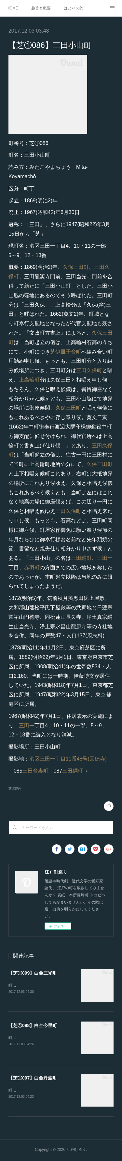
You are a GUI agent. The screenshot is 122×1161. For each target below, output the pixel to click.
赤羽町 (32, 567)
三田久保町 (89, 370)
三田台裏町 (35, 771)
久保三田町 (76, 267)
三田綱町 (81, 558)
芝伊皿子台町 (65, 352)
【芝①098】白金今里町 (32, 1025)
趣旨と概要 (41, 8)
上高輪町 (29, 380)
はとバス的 (73, 8)
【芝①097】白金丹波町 (32, 1078)
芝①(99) (14, 788)
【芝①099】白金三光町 (32, 973)
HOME (12, 8)
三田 (102, 558)
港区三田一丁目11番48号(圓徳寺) (68, 759)
